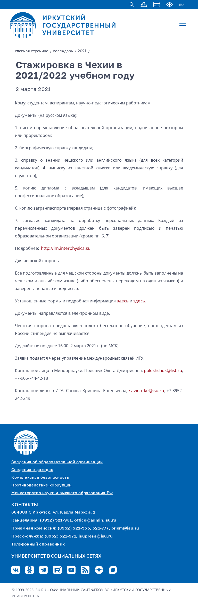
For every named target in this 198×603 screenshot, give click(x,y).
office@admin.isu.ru (95, 520)
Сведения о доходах (32, 470)
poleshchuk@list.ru (163, 370)
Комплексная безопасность (40, 478)
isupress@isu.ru (96, 536)
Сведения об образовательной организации (57, 462)
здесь (123, 301)
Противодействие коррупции (41, 485)
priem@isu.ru (125, 528)
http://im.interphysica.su (65, 248)
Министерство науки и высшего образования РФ (62, 493)
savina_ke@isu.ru (146, 390)
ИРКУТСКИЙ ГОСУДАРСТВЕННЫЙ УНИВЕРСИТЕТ (79, 25)
